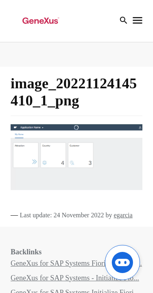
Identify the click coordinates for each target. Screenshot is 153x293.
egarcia (123, 215)
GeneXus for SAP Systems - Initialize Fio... (75, 278)
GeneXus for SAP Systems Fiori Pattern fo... (76, 263)
